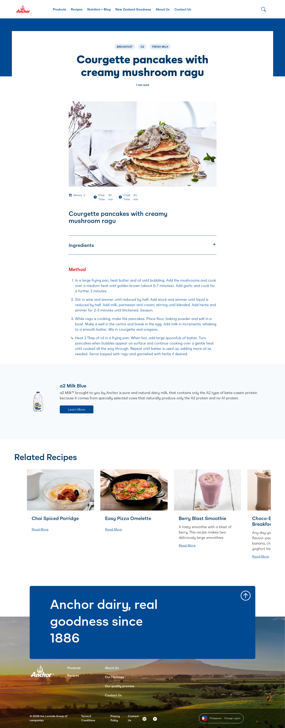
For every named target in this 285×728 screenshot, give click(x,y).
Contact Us (182, 9)
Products (59, 9)
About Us (163, 9)
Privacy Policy (115, 718)
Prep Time (101, 197)
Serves (77, 195)
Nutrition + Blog (99, 9)
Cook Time (127, 197)
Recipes (77, 9)
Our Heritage (114, 677)
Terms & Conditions (88, 718)
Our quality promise (119, 686)
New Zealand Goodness (133, 9)
